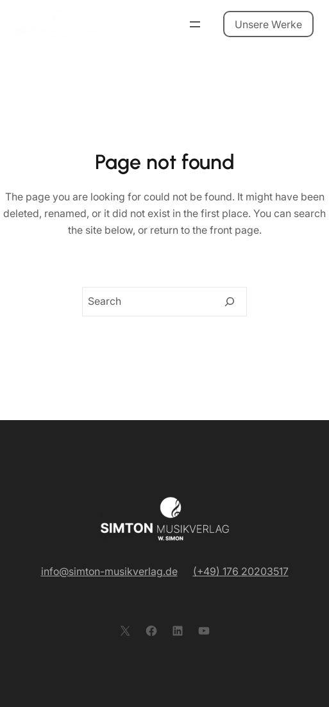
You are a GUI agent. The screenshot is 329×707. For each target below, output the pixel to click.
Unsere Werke (268, 24)
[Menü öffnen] (195, 24)
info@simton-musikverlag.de (109, 571)
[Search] (229, 301)
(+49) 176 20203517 (241, 571)
